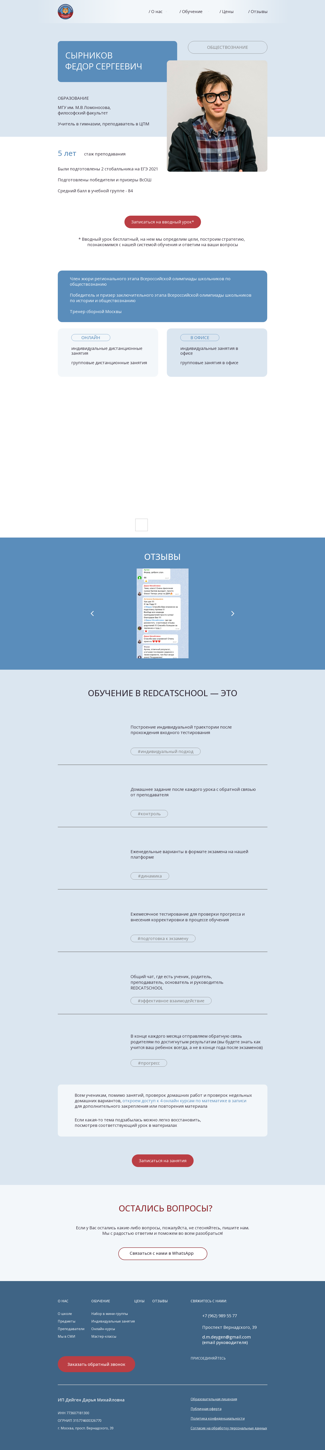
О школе (65, 1313)
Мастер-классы (103, 1336)
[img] (65, 11)
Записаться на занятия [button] (162, 1160)
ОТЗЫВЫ (160, 1301)
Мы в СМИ (66, 1336)
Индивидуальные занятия (113, 1321)
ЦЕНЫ (139, 1301)
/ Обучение (190, 11)
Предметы (66, 1321)
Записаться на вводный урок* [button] (162, 222)
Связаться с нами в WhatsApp (162, 1253)
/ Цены (227, 11)
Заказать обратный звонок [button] (96, 1364)
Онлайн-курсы (103, 1329)
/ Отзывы (258, 11)
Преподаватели (71, 1329)
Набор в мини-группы (109, 1313)
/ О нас (155, 11)
